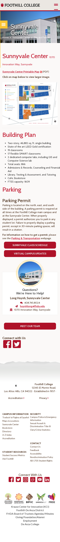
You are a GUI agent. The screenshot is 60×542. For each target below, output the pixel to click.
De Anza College (30, 524)
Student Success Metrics (13, 455)
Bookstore (7, 428)
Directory (6, 431)
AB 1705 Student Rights (41, 460)
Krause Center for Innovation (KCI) (30, 506)
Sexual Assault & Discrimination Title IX (40, 425)
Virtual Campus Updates (30, 253)
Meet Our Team (30, 326)
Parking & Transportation (25, 238)
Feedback (34, 450)
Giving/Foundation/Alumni (30, 517)
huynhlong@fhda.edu (32, 306)
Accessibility (36, 453)
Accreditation (15, 398)
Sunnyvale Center (21, 37)
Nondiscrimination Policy (41, 457)
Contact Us (35, 446)
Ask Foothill (7, 459)
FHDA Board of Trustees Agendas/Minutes (30, 513)
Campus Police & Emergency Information (43, 418)
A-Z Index (7, 435)
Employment (30, 520)
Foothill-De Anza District (30, 510)
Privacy (43, 398)
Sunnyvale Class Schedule (30, 245)
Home (5, 37)
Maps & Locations (10, 421)
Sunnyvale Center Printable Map (20, 71)
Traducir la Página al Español (15, 417)
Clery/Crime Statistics (40, 430)
